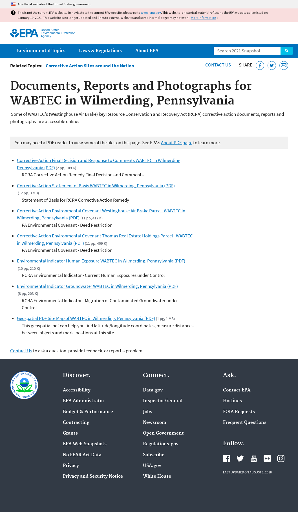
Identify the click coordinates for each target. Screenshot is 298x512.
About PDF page (176, 142)
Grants (70, 433)
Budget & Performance (88, 412)
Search (287, 51)
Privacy (71, 465)
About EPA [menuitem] (146, 51)
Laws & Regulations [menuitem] (100, 51)
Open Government (163, 433)
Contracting (76, 422)
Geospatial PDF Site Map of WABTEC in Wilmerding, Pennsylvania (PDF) (86, 318)
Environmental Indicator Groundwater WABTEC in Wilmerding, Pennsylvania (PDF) (97, 286)
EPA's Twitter (240, 458)
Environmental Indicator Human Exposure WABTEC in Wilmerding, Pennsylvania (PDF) (101, 261)
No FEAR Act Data (82, 455)
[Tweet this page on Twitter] (272, 65)
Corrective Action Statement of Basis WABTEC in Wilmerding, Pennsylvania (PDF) (96, 185)
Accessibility (76, 390)
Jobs (147, 412)
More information (203, 17)
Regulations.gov (160, 444)
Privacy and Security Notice (93, 476)
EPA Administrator (83, 401)
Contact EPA (236, 390)
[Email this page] (283, 65)
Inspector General (162, 401)
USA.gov (152, 465)
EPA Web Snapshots (85, 444)
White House (157, 476)
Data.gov (153, 390)
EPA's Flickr (267, 458)
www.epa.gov (151, 12)
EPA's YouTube (253, 458)
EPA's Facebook (226, 458)
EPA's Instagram (280, 458)
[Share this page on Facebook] (260, 65)
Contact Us (218, 65)
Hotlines (232, 401)
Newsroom (154, 422)
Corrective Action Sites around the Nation (90, 66)
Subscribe (153, 455)
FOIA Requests (239, 412)
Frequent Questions (244, 422)
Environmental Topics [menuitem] (41, 51)
